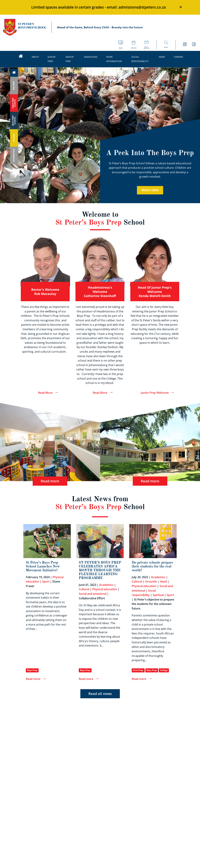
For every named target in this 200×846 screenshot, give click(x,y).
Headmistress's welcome (100, 291)
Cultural (84, 589)
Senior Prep (70, 59)
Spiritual (158, 595)
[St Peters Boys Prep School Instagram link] (184, 45)
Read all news (100, 693)
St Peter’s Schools (24, 27)
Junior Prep (51, 59)
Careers (178, 56)
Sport (45, 581)
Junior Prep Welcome (155, 393)
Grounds (151, 581)
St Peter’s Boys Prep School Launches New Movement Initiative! (43, 566)
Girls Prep (138, 670)
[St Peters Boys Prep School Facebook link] (194, 45)
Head (163, 581)
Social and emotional (92, 594)
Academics (106, 585)
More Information (114, 59)
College (164, 670)
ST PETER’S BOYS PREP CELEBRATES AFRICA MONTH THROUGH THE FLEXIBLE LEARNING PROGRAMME (100, 570)
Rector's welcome (45, 291)
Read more (50, 481)
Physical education (104, 589)
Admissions (90, 56)
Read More (45, 393)
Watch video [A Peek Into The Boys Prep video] (150, 190)
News (162, 56)
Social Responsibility (139, 59)
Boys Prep (32, 670)
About (35, 56)
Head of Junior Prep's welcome (155, 291)
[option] (100, 103)
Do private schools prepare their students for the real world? (152, 566)
